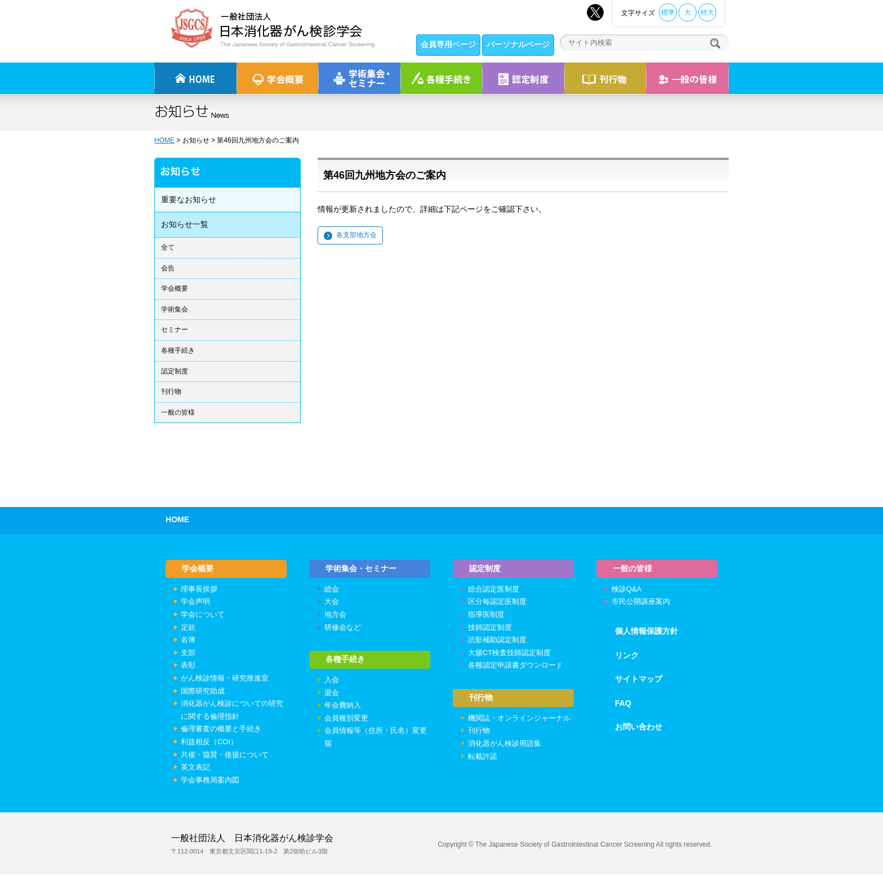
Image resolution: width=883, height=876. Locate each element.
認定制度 (523, 78)
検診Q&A (626, 590)
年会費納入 (342, 708)
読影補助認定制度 (497, 641)
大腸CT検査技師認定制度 (509, 654)
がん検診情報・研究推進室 (225, 679)
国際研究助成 (203, 692)
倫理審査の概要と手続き (221, 730)
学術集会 (174, 309)
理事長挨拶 (199, 590)
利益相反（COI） (209, 743)
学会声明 (195, 603)
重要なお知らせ (188, 199)
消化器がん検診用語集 (504, 746)
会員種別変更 (346, 721)
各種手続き (441, 78)
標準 (668, 12)
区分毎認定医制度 (497, 603)
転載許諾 (482, 759)
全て (168, 247)
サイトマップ (638, 680)
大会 (331, 603)
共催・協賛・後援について (225, 756)
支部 (188, 654)
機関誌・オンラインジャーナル (519, 721)
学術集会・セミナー (361, 568)
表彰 (188, 666)
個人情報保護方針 (646, 632)
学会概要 (174, 288)
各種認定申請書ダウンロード (515, 666)
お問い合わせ (638, 728)
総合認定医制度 (493, 590)
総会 (331, 590)
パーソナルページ (518, 44)
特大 (707, 12)
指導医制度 (486, 616)
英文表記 (195, 768)
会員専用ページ (448, 44)
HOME (164, 140)
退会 (331, 695)
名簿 (188, 641)
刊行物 (605, 78)
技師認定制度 (490, 628)
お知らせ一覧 (184, 224)
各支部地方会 (356, 235)
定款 (188, 628)
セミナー (174, 329)
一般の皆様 (178, 412)
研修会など (342, 628)
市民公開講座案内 (641, 603)
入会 (331, 683)
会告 (168, 268)
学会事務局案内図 (210, 781)
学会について (203, 616)
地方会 (335, 616)
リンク (627, 656)
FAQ (623, 704)
